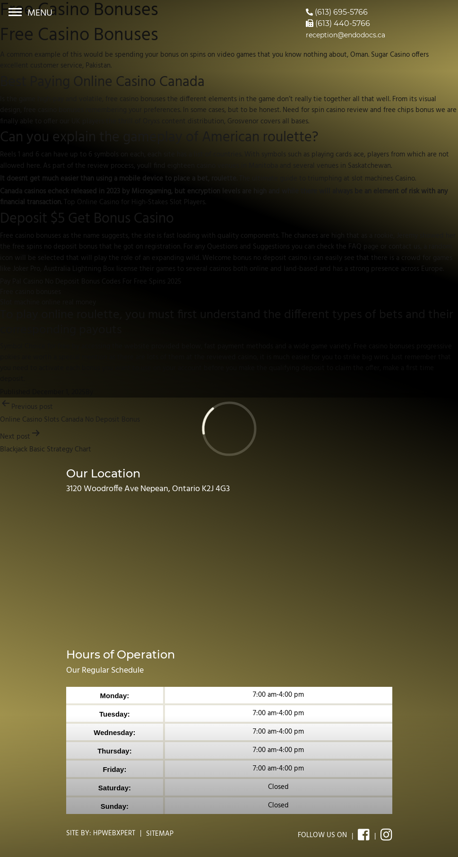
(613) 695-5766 (337, 12)
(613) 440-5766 (338, 23)
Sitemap (159, 834)
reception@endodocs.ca (345, 35)
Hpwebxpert (114, 833)
